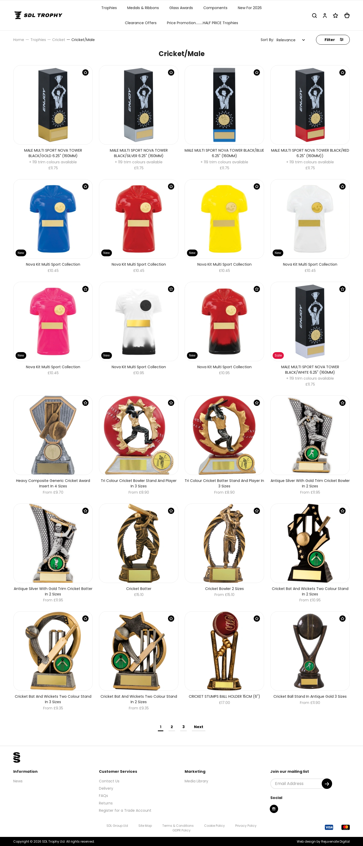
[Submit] (327, 783)
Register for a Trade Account (125, 810)
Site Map (145, 825)
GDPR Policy (181, 830)
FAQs (103, 795)
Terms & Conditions (178, 825)
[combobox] (291, 40)
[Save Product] (85, 72)
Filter (334, 39)
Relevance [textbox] (286, 40)
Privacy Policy (246, 825)
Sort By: (267, 39)
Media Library (196, 781)
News (18, 781)
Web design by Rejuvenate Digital (323, 841)
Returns (106, 803)
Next (198, 726)
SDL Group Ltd (117, 825)
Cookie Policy (214, 825)
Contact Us (109, 781)
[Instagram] (274, 809)
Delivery (106, 788)
